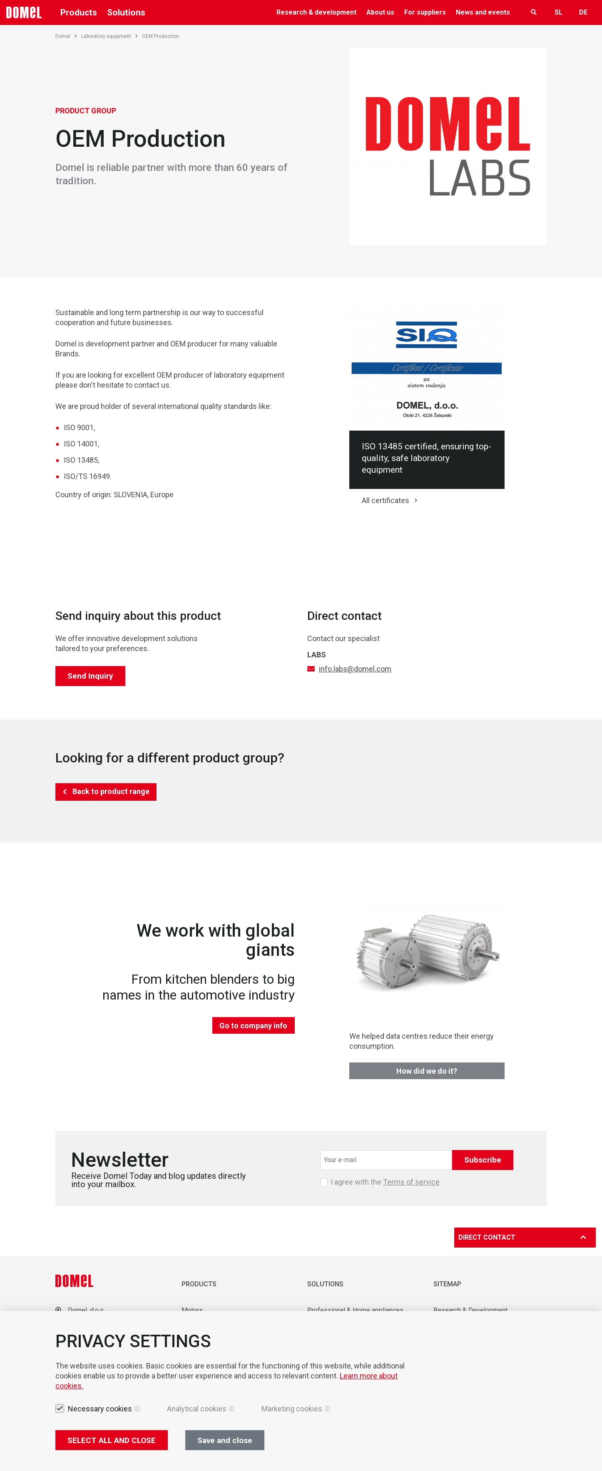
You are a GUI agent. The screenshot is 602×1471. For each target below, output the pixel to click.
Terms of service (411, 1182)
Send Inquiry (90, 676)
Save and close (224, 1440)
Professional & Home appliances (355, 1310)
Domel (66, 36)
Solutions (126, 13)
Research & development (316, 12)
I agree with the (385, 1182)
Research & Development (470, 1310)
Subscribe (482, 1160)
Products (78, 13)
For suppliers (425, 12)
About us (380, 12)
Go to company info (253, 1025)
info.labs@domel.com (355, 668)
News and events (483, 12)
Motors (192, 1310)
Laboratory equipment (109, 36)
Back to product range (110, 791)
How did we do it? (426, 1071)
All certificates (385, 500)
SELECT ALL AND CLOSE (111, 1440)
